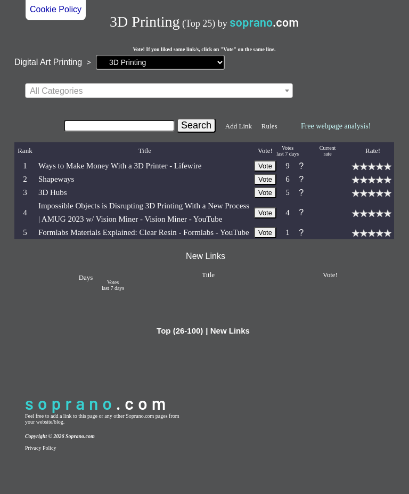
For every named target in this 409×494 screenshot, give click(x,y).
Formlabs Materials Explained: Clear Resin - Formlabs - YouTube (143, 232)
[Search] (119, 126)
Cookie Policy (55, 9)
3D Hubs (52, 192)
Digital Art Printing (48, 62)
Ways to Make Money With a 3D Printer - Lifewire (120, 165)
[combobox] (159, 90)
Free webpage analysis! (336, 126)
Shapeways (56, 179)
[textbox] (159, 91)
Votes (287, 148)
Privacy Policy (40, 448)
